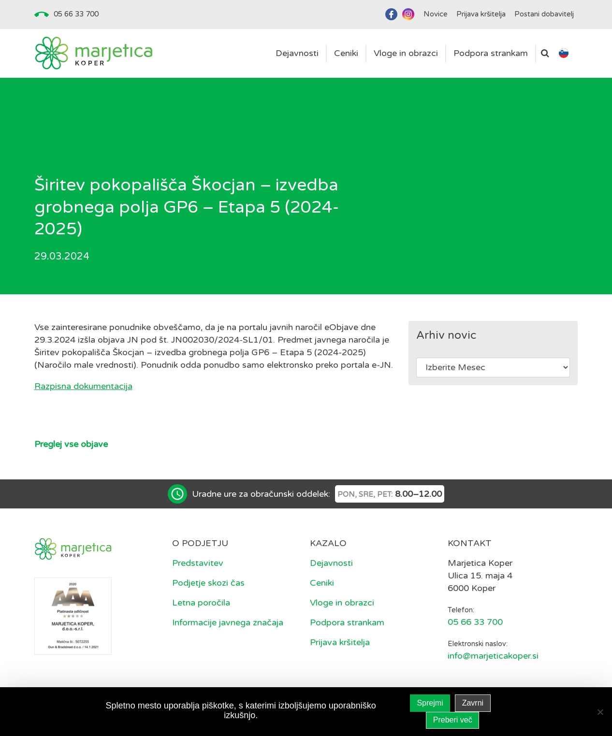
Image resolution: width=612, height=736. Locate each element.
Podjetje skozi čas (208, 582)
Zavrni (472, 703)
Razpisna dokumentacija (83, 386)
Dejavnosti (331, 563)
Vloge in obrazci (342, 602)
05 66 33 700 (76, 14)
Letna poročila (201, 602)
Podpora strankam (347, 622)
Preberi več (452, 720)
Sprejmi (430, 703)
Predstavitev (197, 563)
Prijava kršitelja (340, 642)
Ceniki (322, 582)
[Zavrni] (600, 712)
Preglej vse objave (71, 444)
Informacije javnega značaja (227, 622)
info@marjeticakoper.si (493, 655)
